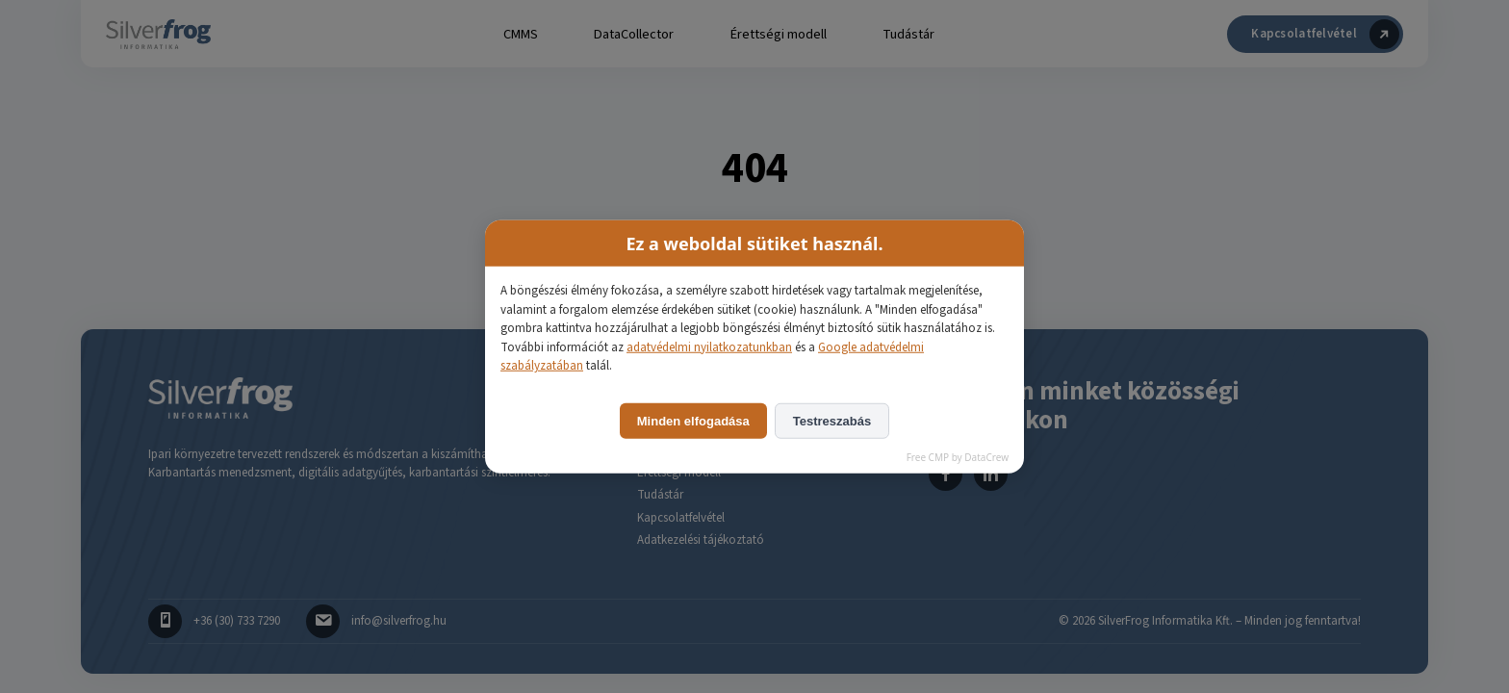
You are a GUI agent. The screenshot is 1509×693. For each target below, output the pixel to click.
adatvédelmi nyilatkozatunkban (709, 346)
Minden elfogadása (693, 420)
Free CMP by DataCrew (958, 456)
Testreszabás (832, 420)
